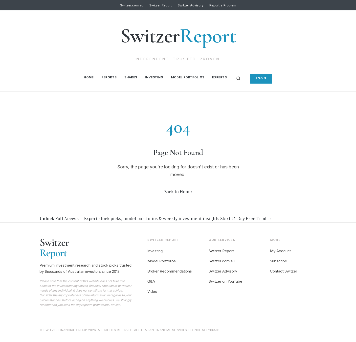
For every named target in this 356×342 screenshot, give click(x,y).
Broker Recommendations (169, 270)
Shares (129, 77)
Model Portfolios (188, 77)
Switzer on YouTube (225, 280)
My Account (280, 250)
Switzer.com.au (131, 5)
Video (152, 291)
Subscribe (278, 260)
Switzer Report (160, 5)
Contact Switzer (283, 270)
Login (263, 78)
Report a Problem (222, 5)
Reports (107, 77)
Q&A (151, 280)
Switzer (178, 35)
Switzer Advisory (190, 5)
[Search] (240, 78)
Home (87, 77)
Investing (153, 77)
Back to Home (178, 191)
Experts (220, 77)
